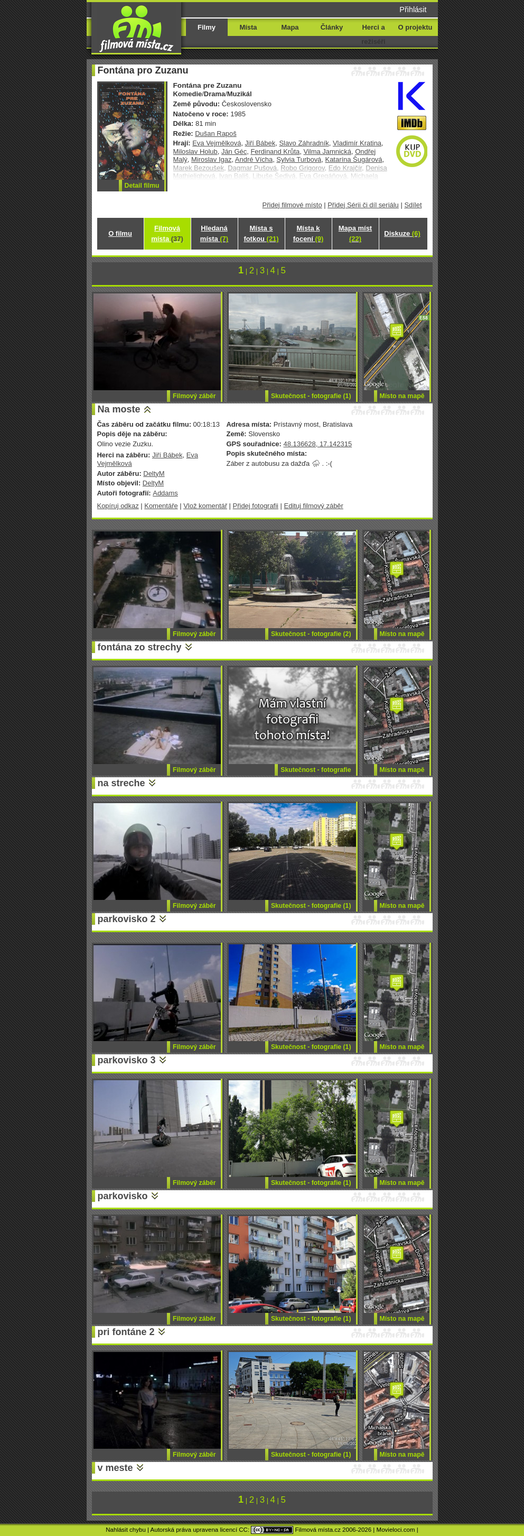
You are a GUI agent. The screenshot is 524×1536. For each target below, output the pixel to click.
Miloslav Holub (195, 151)
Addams (165, 493)
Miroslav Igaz (211, 159)
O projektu (415, 27)
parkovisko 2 (127, 919)
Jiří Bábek (260, 143)
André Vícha (254, 159)
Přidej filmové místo (292, 205)
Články (332, 27)
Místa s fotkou (261, 233)
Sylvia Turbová (298, 159)
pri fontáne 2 (126, 1332)
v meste (115, 1468)
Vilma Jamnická (327, 151)
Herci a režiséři (373, 34)
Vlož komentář (205, 506)
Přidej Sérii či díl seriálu (363, 205)
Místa (248, 27)
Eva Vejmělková (216, 143)
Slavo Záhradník (304, 143)
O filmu (120, 233)
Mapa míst (355, 233)
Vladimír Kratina (357, 143)
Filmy (207, 27)
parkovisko (123, 1196)
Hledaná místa (214, 233)
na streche (121, 783)
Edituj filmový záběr (313, 506)
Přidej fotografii (255, 506)
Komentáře (160, 506)
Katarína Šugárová (353, 159)
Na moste (119, 409)
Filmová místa (167, 233)
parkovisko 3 (127, 1060)
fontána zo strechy (140, 647)
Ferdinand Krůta (275, 151)
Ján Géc (234, 151)
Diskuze (402, 233)
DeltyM (153, 473)
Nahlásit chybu (126, 1529)
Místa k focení (308, 233)
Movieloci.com (396, 1529)
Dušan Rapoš (215, 133)
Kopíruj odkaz (118, 506)
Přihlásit (412, 9)
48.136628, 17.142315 (317, 444)
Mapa (289, 27)
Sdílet (413, 205)
